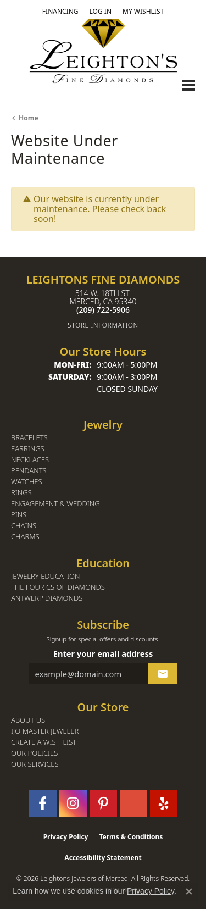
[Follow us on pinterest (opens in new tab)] (103, 803)
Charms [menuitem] (25, 536)
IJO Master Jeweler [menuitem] (45, 731)
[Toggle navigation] (188, 85)
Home (28, 118)
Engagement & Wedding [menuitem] (55, 503)
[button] (101, 11)
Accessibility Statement (102, 857)
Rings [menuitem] (21, 492)
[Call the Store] (103, 309)
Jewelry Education (45, 576)
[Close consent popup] (189, 891)
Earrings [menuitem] (27, 448)
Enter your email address (103, 653)
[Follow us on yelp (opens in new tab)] (163, 803)
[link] (60, 11)
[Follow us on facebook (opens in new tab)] (43, 803)
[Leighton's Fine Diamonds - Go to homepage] (103, 51)
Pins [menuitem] (18, 514)
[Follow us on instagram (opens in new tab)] (73, 803)
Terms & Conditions (131, 836)
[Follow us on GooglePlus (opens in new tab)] (133, 803)
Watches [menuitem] (26, 481)
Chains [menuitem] (23, 525)
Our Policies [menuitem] (34, 753)
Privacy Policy (65, 836)
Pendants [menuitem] (29, 470)
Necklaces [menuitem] (30, 459)
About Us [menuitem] (28, 720)
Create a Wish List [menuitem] (43, 742)
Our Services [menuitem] (35, 764)
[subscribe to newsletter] (162, 673)
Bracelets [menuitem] (29, 437)
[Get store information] (103, 325)
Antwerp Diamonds (46, 598)
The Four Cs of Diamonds (58, 587)
